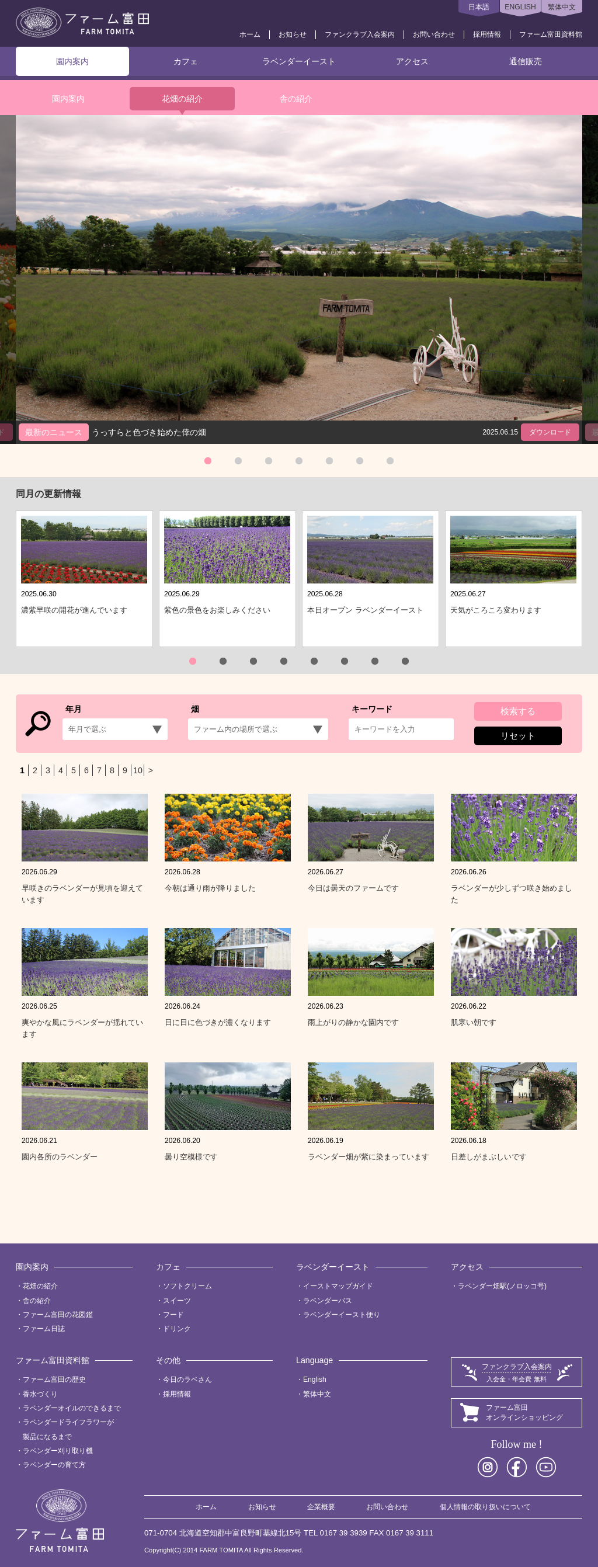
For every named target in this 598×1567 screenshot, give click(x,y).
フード (173, 1315)
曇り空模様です (191, 1156)
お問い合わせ (434, 34)
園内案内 (72, 61)
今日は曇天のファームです (353, 888)
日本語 (478, 7)
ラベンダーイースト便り (341, 1315)
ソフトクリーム (187, 1286)
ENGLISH (520, 7)
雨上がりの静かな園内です (353, 1022)
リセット (518, 736)
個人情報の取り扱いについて (485, 1507)
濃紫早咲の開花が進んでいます (74, 610)
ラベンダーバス (327, 1301)
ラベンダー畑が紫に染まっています (368, 1156)
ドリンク (177, 1329)
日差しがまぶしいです (489, 1156)
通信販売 (525, 61)
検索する (518, 711)
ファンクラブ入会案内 (360, 34)
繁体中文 (562, 7)
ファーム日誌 (44, 1329)
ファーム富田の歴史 (54, 1379)
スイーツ (177, 1301)
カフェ (185, 61)
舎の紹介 (296, 98)
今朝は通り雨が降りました (210, 888)
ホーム (249, 34)
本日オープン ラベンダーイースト (365, 610)
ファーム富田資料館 (550, 34)
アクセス (412, 61)
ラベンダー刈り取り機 (58, 1451)
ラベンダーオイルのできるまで (72, 1408)
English (314, 1379)
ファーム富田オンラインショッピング (524, 1412)
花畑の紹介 (182, 98)
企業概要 (321, 1507)
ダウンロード (550, 432)
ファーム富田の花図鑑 (58, 1315)
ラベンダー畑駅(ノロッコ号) (502, 1286)
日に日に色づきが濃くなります (218, 1022)
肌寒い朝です (473, 1022)
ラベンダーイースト (299, 61)
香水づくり (40, 1394)
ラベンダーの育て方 (54, 1465)
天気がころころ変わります (495, 610)
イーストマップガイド (338, 1286)
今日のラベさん (187, 1379)
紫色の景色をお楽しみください (217, 610)
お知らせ (293, 34)
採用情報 (487, 34)
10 (137, 770)
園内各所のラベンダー (60, 1156)
